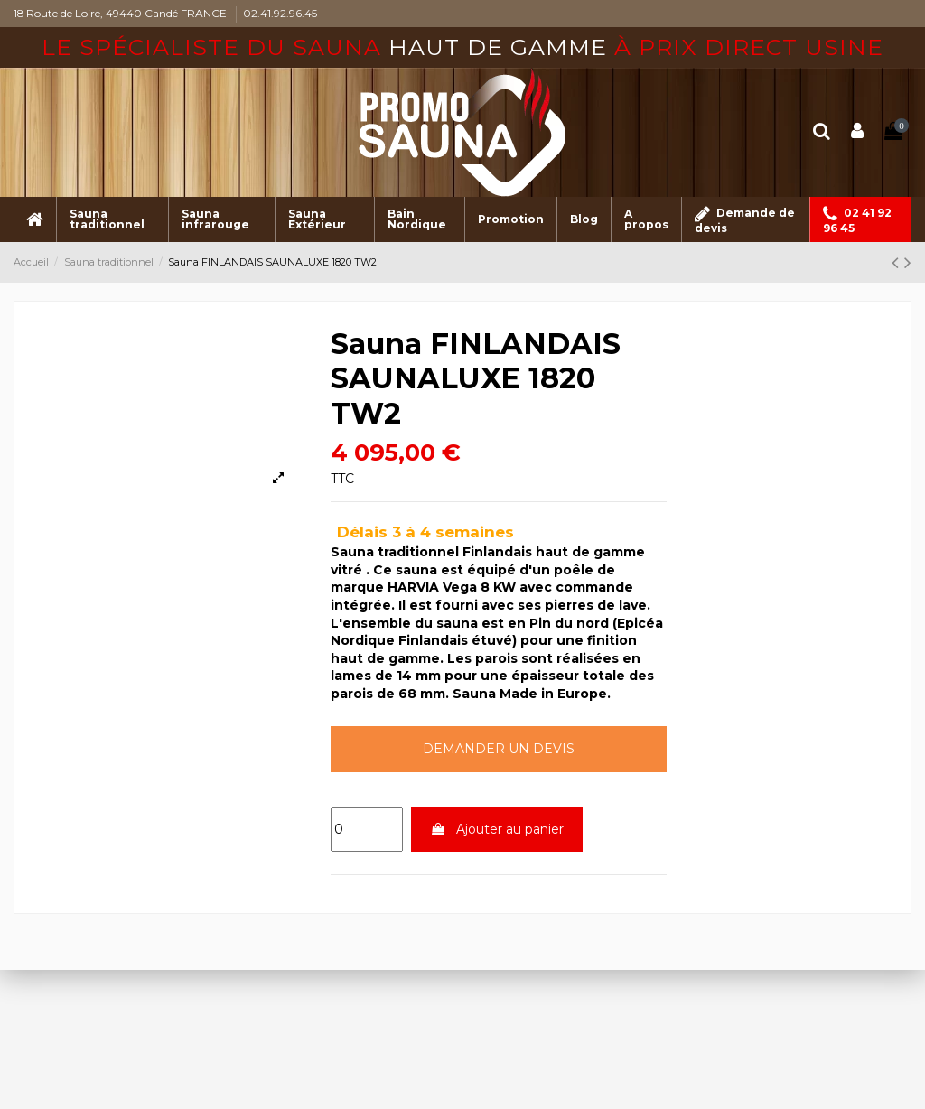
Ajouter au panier (497, 829)
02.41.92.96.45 (280, 13)
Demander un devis (499, 749)
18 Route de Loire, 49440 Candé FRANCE (121, 13)
